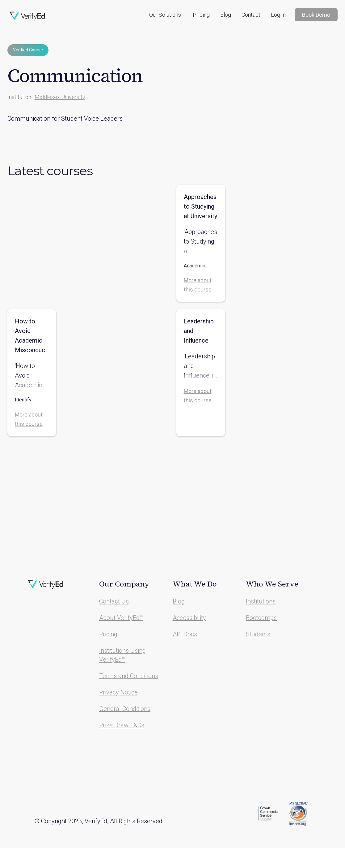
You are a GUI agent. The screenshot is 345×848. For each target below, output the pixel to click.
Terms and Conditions (128, 676)
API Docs (185, 634)
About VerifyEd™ (121, 617)
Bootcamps (261, 617)
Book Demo (316, 14)
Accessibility (189, 617)
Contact (251, 14)
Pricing (201, 14)
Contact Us (114, 601)
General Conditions (124, 708)
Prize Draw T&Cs (121, 725)
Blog (225, 14)
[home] (27, 16)
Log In (278, 14)
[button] (165, 15)
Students (258, 634)
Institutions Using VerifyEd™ (122, 655)
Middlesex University (60, 97)
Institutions (261, 601)
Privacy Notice (118, 692)
